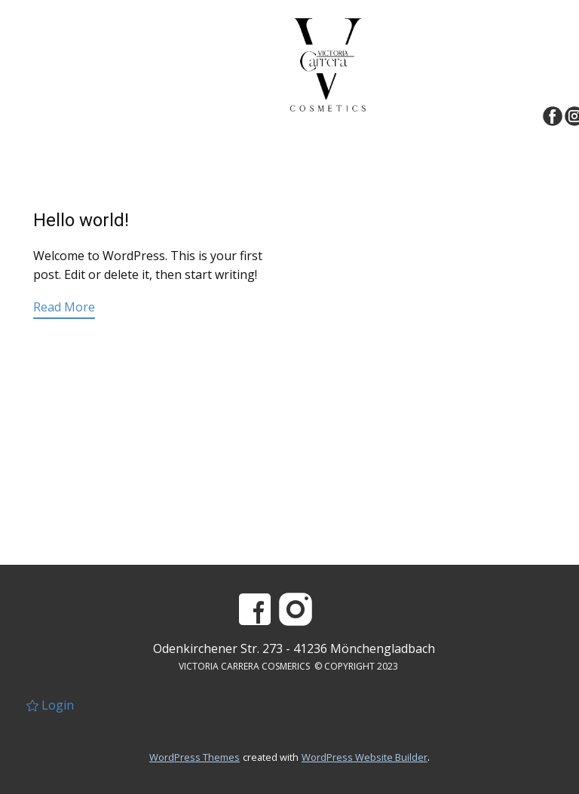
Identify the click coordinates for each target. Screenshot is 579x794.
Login (50, 705)
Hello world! (81, 220)
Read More (64, 307)
